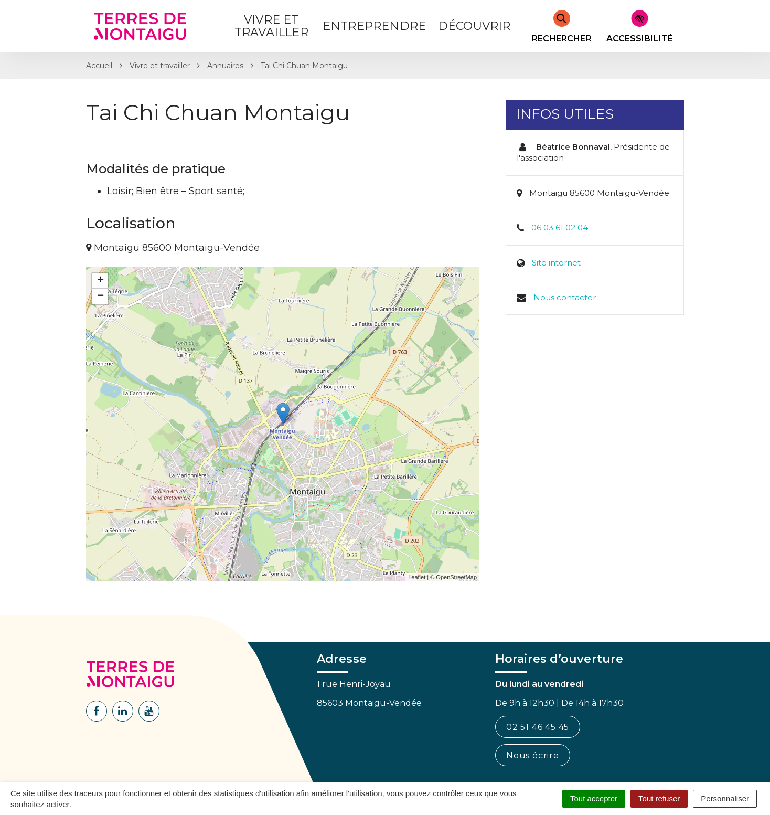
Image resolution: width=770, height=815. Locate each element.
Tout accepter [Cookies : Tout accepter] (593, 798)
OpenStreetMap (456, 577)
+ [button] (100, 281)
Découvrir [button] (474, 26)
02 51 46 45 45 (537, 727)
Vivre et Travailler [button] (271, 26)
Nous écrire (532, 755)
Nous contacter (564, 297)
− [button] (100, 296)
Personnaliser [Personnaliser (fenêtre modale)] (725, 798)
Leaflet (416, 577)
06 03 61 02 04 (559, 227)
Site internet (556, 263)
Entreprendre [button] (374, 26)
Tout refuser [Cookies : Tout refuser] (659, 798)
